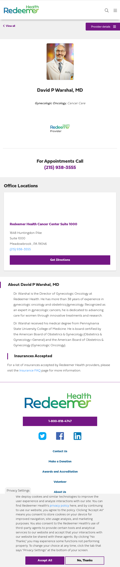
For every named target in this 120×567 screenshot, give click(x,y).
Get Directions (60, 260)
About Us (60, 492)
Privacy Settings (18, 490)
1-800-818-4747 (60, 421)
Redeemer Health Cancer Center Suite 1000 (43, 224)
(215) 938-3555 (60, 167)
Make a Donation (60, 461)
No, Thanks (84, 560)
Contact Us (60, 451)
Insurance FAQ (30, 370)
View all (9, 26)
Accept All (45, 560)
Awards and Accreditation (60, 471)
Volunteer (60, 482)
